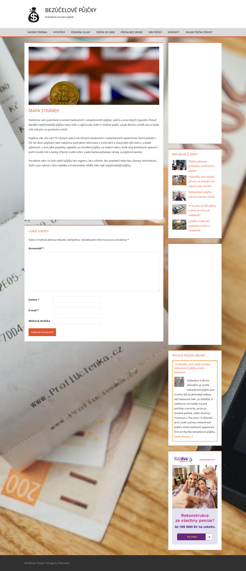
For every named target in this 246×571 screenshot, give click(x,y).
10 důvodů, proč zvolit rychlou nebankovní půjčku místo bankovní (192, 368)
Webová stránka (39, 321)
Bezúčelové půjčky (70, 10)
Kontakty (173, 32)
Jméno (34, 299)
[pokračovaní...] (183, 436)
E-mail (34, 310)
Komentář (36, 248)
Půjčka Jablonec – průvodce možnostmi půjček (201, 166)
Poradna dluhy (80, 32)
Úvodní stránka (37, 32)
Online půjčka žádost (199, 32)
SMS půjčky (155, 32)
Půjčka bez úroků (131, 32)
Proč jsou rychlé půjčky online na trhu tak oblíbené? (202, 210)
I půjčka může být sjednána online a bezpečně (199, 225)
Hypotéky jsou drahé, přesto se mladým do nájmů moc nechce (202, 181)
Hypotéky (59, 32)
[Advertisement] (94, 194)
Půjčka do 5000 (105, 32)
